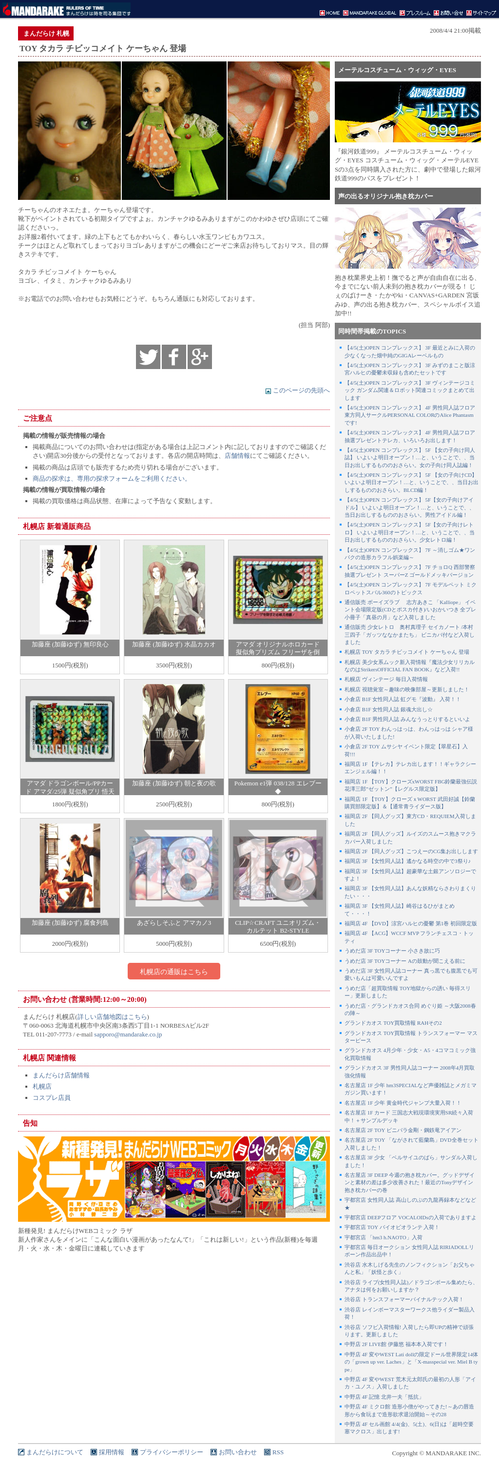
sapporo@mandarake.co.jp (128, 1034)
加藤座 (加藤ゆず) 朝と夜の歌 (173, 783)
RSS (278, 1452)
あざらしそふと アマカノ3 (174, 922)
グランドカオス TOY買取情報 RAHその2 (393, 1023)
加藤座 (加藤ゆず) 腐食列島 (70, 922)
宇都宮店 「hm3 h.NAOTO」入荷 (383, 1237)
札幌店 (42, 1086)
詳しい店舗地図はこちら (112, 1016)
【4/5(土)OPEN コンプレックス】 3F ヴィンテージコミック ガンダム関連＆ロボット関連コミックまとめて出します (410, 390)
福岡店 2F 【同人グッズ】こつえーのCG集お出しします (411, 851)
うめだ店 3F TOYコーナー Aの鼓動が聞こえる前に (405, 961)
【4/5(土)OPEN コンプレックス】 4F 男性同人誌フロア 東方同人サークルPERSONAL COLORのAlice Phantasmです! (410, 415)
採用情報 (111, 1452)
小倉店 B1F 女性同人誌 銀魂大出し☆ (389, 709)
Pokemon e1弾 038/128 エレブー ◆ (278, 787)
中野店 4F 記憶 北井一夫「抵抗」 (384, 1397)
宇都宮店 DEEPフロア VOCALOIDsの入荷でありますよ (411, 1217)
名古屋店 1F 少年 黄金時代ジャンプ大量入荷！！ (403, 1103)
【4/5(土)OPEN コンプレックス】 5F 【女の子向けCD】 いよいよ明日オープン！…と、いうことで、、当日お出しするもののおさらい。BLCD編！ (412, 482)
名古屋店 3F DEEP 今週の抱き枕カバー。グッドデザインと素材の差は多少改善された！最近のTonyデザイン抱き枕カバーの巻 (410, 1182)
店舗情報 (237, 455)
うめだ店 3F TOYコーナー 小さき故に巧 (392, 951)
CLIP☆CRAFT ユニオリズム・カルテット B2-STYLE (278, 927)
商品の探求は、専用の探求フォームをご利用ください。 (112, 478)
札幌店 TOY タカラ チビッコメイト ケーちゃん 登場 (407, 652)
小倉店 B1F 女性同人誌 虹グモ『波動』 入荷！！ (403, 699)
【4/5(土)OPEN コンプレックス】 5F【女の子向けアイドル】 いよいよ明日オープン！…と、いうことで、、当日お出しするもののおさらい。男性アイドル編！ (410, 507)
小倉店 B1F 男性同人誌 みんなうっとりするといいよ (407, 719)
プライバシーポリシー (171, 1452)
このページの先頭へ (297, 390)
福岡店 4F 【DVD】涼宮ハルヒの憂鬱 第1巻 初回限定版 (411, 923)
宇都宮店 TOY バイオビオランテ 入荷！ (392, 1227)
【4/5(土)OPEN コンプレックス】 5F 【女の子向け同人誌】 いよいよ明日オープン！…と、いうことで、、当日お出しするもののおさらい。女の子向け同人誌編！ (410, 457)
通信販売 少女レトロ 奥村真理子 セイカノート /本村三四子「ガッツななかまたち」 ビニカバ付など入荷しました (410, 634)
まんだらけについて (54, 1452)
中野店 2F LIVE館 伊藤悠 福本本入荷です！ (396, 1344)
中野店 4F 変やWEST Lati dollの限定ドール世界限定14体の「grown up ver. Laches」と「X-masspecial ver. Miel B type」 (411, 1361)
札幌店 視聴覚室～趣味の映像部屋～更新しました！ (407, 689)
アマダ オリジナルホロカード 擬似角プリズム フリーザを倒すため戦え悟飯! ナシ (278, 652)
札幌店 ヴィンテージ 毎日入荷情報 (386, 679)
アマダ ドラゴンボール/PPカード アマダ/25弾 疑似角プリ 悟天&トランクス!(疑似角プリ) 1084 (69, 791)
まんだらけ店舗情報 (61, 1075)
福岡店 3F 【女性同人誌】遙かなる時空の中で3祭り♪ (408, 861)
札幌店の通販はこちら (174, 972)
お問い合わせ (238, 1452)
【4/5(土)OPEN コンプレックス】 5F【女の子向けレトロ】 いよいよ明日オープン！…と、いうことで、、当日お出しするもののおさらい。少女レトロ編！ (410, 532)
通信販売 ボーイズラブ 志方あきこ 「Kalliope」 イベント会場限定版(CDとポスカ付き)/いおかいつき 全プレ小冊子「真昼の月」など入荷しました (410, 609)
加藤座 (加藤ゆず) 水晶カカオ (173, 644)
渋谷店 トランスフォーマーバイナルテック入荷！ (404, 1299)
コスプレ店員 (52, 1097)
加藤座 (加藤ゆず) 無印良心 (70, 644)
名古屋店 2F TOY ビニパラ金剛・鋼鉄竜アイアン (403, 1130)
